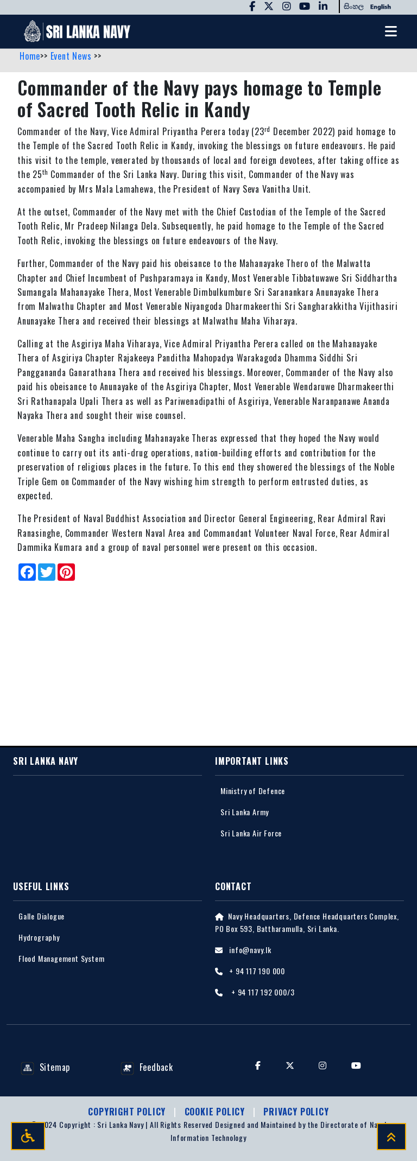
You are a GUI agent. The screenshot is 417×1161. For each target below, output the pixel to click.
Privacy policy (295, 1111)
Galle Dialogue (41, 916)
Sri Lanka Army (244, 811)
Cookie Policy (216, 1111)
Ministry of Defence (252, 790)
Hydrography (39, 937)
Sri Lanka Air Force (251, 833)
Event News (72, 55)
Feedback (147, 1067)
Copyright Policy (128, 1111)
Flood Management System (61, 958)
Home (30, 55)
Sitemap (45, 1067)
